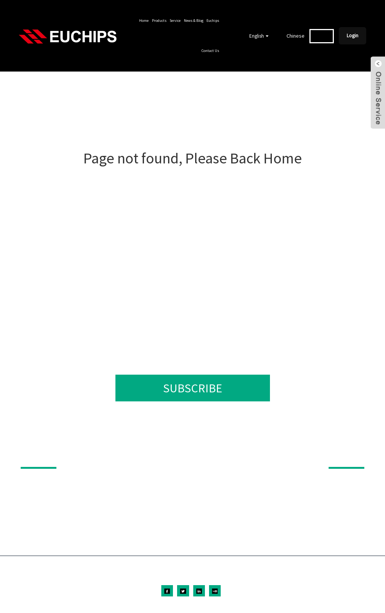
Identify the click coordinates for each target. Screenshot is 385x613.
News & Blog (193, 20)
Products (159, 20)
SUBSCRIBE (192, 388)
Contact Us (210, 50)
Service (175, 20)
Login (352, 35)
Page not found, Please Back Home (192, 158)
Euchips (212, 20)
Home (144, 20)
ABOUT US (341, 456)
